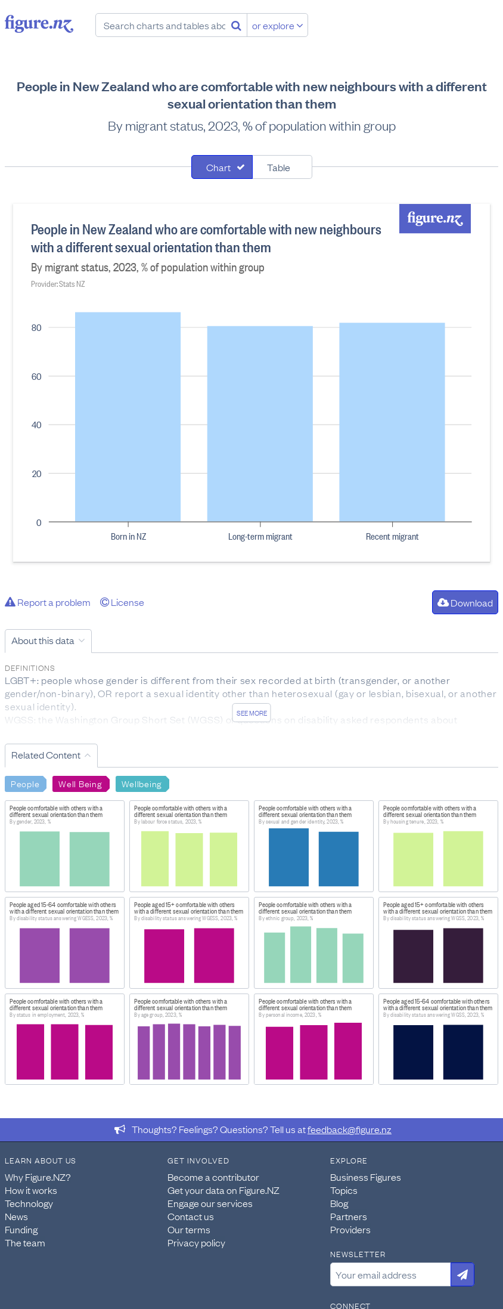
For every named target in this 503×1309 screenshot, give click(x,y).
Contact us (190, 1216)
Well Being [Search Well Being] (80, 783)
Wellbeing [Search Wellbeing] (142, 783)
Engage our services (210, 1202)
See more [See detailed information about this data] (252, 712)
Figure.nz (39, 24)
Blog (339, 1202)
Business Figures (365, 1176)
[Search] (236, 25)
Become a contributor (213, 1176)
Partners (348, 1216)
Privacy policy (196, 1242)
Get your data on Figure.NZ (223, 1189)
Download (465, 602)
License (122, 601)
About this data (42, 639)
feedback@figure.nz (350, 1128)
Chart (218, 167)
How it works (31, 1189)
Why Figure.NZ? (38, 1176)
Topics (344, 1189)
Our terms (188, 1229)
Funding (21, 1229)
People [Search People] (25, 783)
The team (25, 1242)
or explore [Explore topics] (277, 25)
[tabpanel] (251, 383)
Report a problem (48, 601)
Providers (350, 1229)
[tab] (222, 167)
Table (278, 167)
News (16, 1216)
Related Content (45, 754)
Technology (29, 1202)
